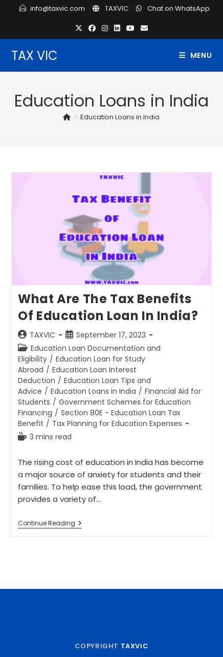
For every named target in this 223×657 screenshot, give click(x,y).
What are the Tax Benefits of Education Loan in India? (108, 307)
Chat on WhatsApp (178, 8)
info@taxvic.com (57, 8)
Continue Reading (50, 524)
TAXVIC (116, 8)
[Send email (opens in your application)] (144, 28)
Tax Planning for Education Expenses (117, 423)
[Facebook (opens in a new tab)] (92, 28)
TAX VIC (34, 55)
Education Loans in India (120, 117)
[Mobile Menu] (195, 55)
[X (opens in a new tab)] (78, 28)
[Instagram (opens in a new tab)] (105, 28)
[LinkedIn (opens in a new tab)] (117, 28)
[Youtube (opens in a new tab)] (130, 28)
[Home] (67, 117)
